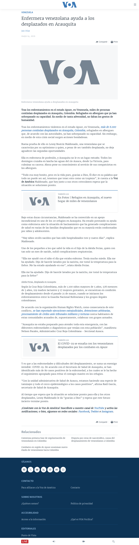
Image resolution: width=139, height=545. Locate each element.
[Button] (101, 42)
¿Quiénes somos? (30, 503)
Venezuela (27, 12)
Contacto (75, 487)
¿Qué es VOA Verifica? (82, 519)
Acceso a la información (33, 519)
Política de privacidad (82, 503)
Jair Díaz (25, 31)
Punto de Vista (28, 535)
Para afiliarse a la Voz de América (38, 487)
